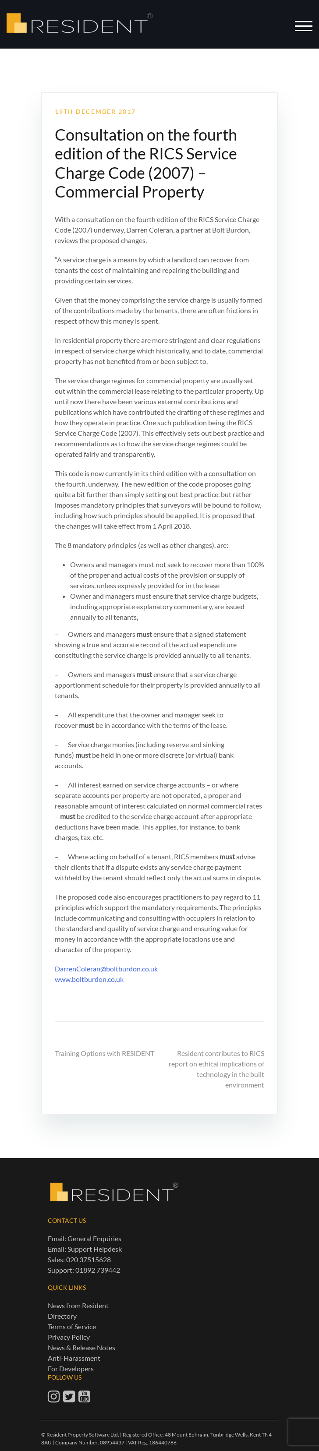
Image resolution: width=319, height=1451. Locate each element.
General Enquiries (94, 1238)
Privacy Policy (69, 1337)
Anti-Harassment (74, 1358)
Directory (62, 1316)
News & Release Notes (81, 1347)
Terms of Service (72, 1326)
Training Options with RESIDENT (104, 1053)
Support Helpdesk (94, 1249)
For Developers (71, 1368)
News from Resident (78, 1305)
